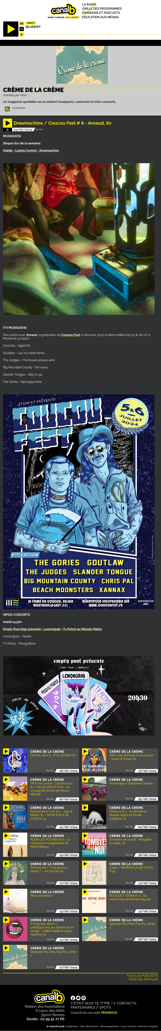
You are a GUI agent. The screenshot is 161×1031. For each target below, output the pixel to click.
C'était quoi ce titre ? (92, 1003)
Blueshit (33, 27)
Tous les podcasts (142, 976)
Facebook (18, 108)
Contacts (126, 1003)
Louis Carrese (129, 1026)
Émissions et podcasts (101, 13)
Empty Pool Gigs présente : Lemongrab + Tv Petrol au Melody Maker (52, 629)
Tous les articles (143, 979)
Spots (105, 1007)
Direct (31, 23)
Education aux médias (100, 17)
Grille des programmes (102, 8)
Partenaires (83, 1007)
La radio (89, 4)
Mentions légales (148, 1026)
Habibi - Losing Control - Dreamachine (31, 150)
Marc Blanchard (89, 1026)
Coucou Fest (71, 335)
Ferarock (109, 1012)
